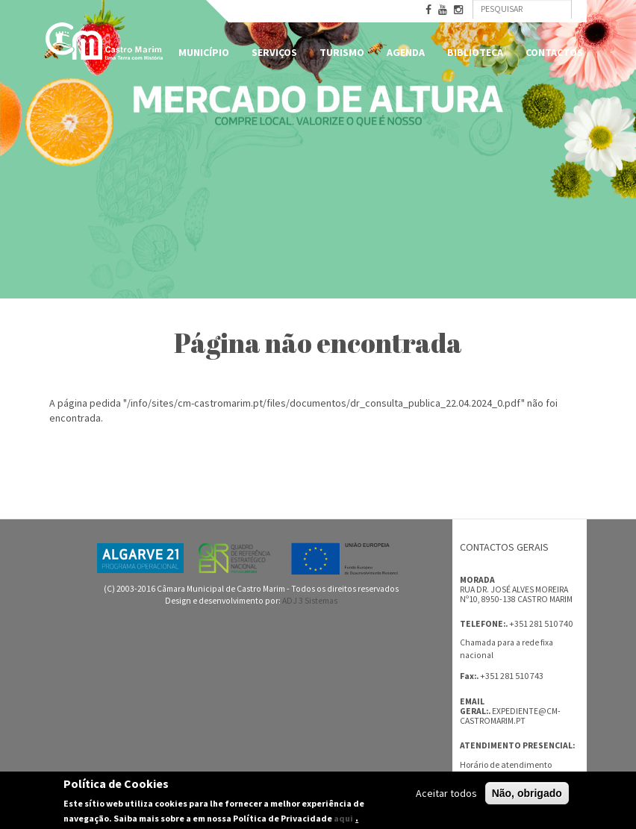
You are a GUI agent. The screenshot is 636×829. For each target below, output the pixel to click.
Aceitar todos (446, 793)
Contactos (554, 52)
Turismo (341, 52)
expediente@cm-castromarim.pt (510, 716)
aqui (343, 818)
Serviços (274, 52)
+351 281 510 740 (541, 623)
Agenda (406, 52)
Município (203, 52)
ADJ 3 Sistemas (309, 600)
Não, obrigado (527, 793)
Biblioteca (475, 52)
